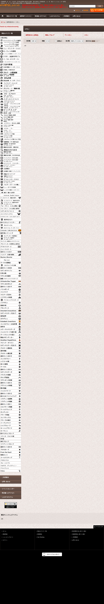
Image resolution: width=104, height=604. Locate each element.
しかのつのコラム (7, 497)
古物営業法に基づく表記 (78, 534)
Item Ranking (40, 537)
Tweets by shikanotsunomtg (9, 26)
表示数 (28, 41)
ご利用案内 (5, 477)
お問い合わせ (6, 481)
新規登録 (85, 10)
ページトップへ (99, 526)
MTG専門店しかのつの (10, 5)
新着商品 (39, 534)
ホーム (4, 531)
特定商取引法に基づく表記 (79, 531)
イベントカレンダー (8, 489)
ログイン (77, 10)
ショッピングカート (8, 537)
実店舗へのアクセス (8, 493)
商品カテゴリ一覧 (42, 531)
